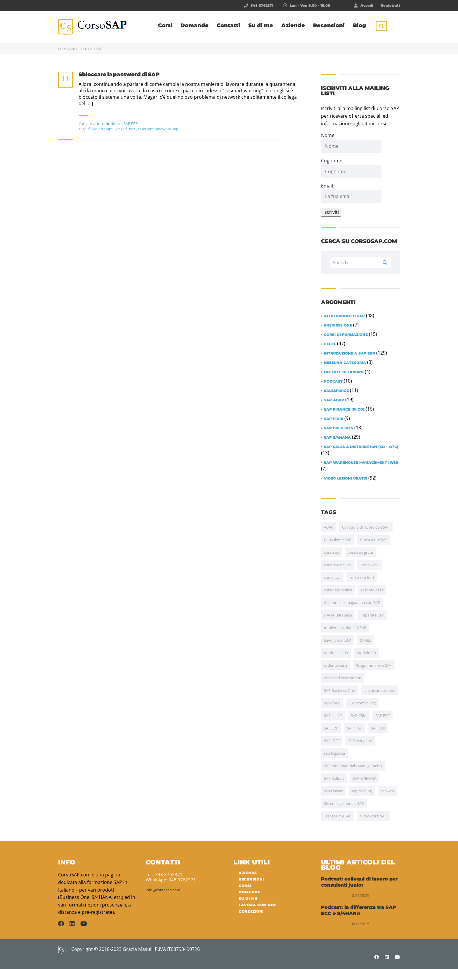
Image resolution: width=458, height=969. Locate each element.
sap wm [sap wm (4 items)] (387, 790)
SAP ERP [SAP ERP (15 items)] (331, 728)
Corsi (165, 25)
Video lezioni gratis (345, 478)
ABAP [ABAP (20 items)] (328, 527)
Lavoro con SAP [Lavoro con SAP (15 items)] (337, 640)
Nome (327, 135)
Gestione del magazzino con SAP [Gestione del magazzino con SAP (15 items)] (352, 602)
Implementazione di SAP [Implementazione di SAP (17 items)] (345, 627)
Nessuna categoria (345, 362)
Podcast (333, 381)
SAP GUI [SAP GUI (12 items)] (378, 728)
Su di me (260, 25)
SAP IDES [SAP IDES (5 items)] (331, 740)
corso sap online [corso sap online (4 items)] (338, 590)
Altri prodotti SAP (344, 316)
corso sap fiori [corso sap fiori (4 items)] (361, 577)
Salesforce (336, 391)
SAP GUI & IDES (338, 428)
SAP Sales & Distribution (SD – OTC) (361, 447)
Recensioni (329, 25)
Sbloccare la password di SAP (119, 75)
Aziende (293, 25)
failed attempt (101, 128)
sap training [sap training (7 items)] (361, 790)
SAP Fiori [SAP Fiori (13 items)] (354, 728)
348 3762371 (262, 5)
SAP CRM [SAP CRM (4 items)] (359, 715)
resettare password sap (158, 128)
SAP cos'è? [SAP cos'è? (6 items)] (333, 715)
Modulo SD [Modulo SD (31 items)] (366, 652)
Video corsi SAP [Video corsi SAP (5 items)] (373, 816)
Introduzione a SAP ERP (117, 123)
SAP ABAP (334, 400)
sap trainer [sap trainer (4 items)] (333, 790)
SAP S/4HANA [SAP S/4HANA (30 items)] (365, 778)
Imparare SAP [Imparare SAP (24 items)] (372, 615)
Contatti (228, 25)
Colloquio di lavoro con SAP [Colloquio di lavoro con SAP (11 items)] (366, 527)
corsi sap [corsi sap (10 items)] (331, 552)
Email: (351, 193)
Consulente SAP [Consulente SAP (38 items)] (337, 539)
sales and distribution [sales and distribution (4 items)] (342, 677)
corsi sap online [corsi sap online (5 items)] (337, 564)
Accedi (363, 5)
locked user (125, 128)
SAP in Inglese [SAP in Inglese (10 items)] (360, 740)
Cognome (331, 160)
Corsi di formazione (346, 334)
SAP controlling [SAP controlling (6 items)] (362, 703)
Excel (330, 344)
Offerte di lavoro (344, 372)
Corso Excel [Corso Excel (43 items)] (369, 564)
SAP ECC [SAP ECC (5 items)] (382, 715)
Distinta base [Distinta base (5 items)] (372, 590)
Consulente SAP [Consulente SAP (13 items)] (374, 539)
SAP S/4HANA (337, 437)
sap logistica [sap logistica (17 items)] (334, 753)
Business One (338, 325)
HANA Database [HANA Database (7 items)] (338, 615)
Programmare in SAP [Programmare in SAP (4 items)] (374, 665)
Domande (195, 25)
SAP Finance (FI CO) (344, 409)
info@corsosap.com (163, 889)
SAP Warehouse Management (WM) (361, 462)
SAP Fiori (333, 419)
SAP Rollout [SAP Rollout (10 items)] (334, 778)
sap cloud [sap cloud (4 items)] (332, 703)
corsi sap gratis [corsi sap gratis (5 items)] (361, 552)
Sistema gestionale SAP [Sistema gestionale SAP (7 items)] (344, 803)
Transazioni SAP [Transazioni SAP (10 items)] (337, 816)
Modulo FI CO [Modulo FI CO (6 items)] (336, 652)
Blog (359, 25)
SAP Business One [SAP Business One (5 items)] (339, 690)
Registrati (390, 5)
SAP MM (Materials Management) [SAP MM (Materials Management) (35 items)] (353, 765)
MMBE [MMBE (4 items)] (365, 640)
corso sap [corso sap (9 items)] (332, 577)
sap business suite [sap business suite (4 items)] (379, 690)
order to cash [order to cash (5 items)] (335, 665)
